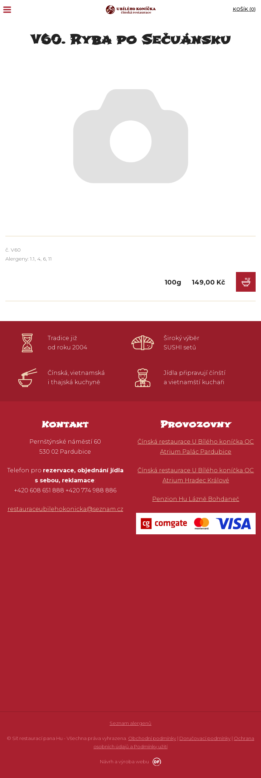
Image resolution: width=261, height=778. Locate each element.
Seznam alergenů (130, 723)
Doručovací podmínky (205, 738)
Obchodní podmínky (152, 738)
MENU (7, 10)
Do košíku (246, 282)
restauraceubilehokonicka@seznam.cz (65, 509)
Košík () (244, 9)
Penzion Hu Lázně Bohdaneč (195, 499)
